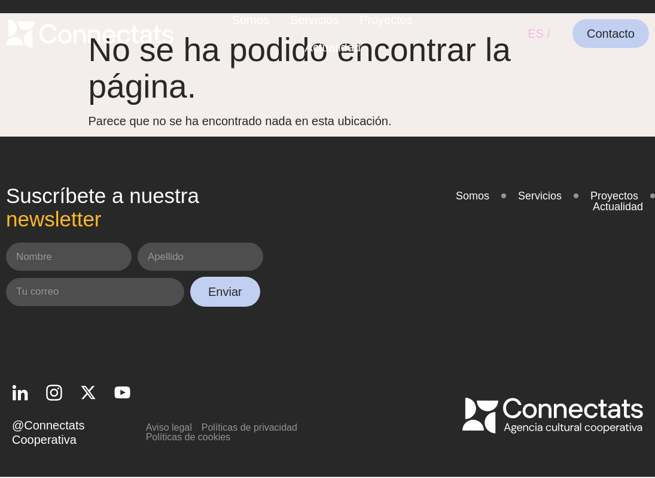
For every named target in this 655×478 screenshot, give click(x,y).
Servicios (314, 19)
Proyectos (386, 19)
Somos (250, 19)
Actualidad (333, 47)
